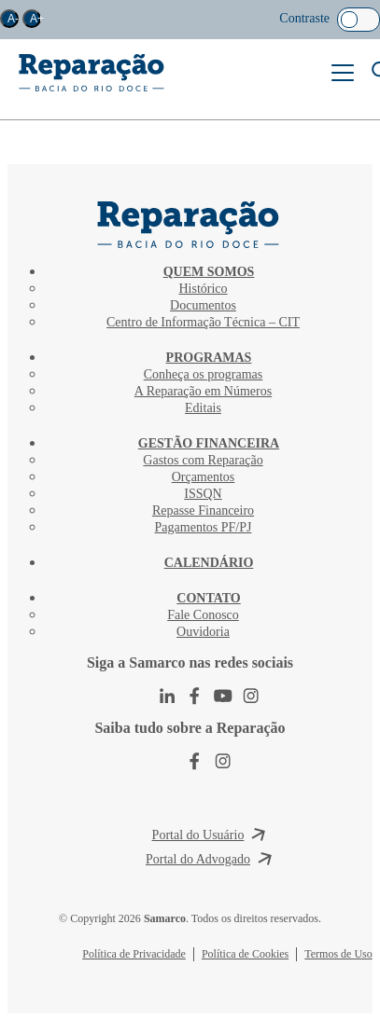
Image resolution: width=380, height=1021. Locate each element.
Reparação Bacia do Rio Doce (92, 72)
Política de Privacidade (134, 953)
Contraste (304, 18)
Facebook (195, 695)
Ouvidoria (203, 632)
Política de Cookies (245, 953)
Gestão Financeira (208, 443)
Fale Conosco (203, 615)
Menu (342, 72)
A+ (35, 18)
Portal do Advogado (198, 859)
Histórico (202, 289)
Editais (203, 408)
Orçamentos (203, 477)
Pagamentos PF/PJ (203, 527)
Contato (208, 598)
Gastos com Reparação (202, 460)
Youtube (223, 695)
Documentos (203, 305)
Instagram (251, 695)
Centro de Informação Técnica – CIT (203, 322)
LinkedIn (167, 695)
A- (13, 18)
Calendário (209, 563)
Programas (209, 358)
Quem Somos (209, 272)
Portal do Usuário (198, 835)
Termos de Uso (338, 953)
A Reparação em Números (203, 391)
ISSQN (202, 494)
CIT (190, 224)
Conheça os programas (203, 374)
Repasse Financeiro (203, 510)
